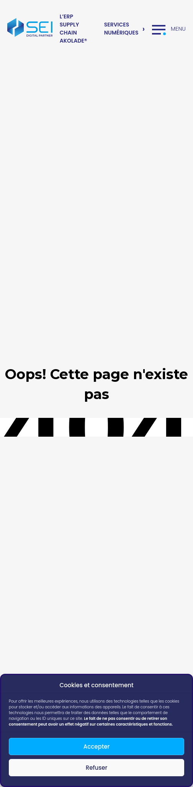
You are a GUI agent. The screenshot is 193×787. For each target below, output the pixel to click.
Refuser (96, 768)
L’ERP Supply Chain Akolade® (73, 29)
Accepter (96, 746)
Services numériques (121, 28)
